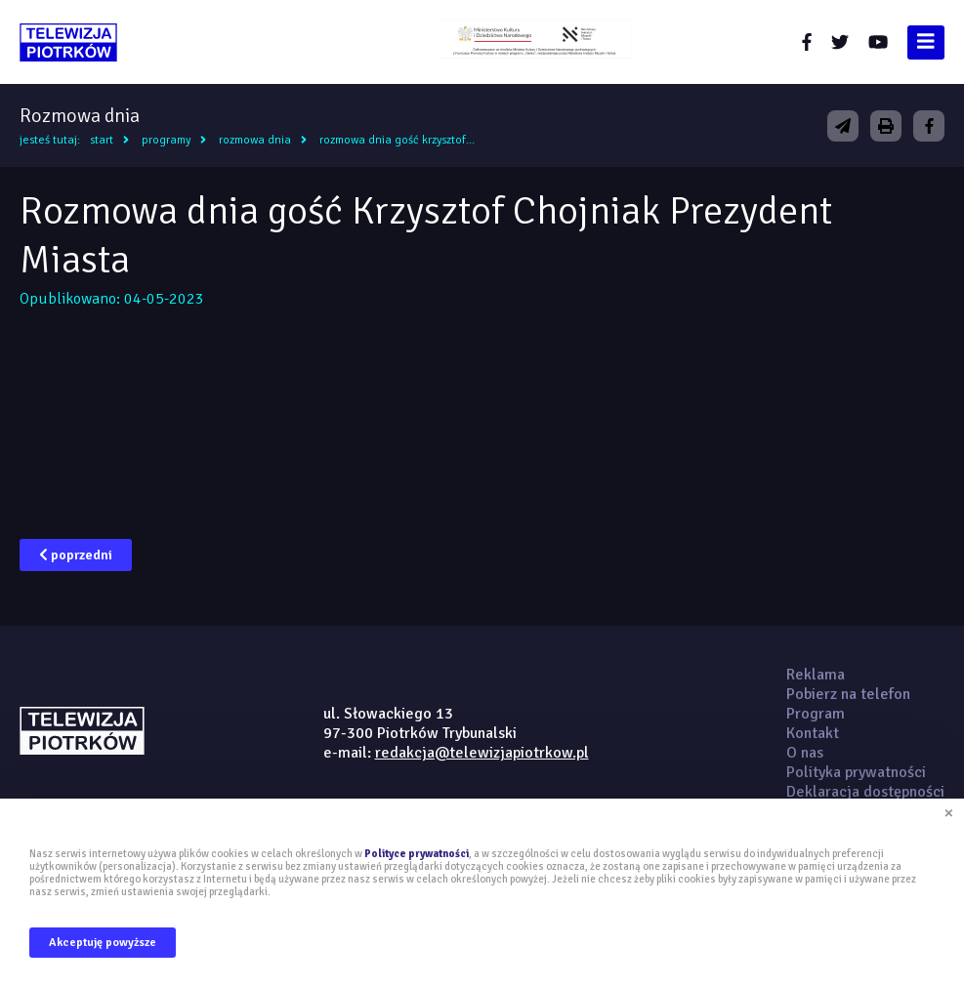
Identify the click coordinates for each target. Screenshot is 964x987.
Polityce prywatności (416, 853)
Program (815, 713)
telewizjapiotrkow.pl (68, 42)
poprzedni (75, 555)
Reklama (815, 674)
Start (101, 140)
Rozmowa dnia (255, 140)
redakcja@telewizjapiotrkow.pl (482, 752)
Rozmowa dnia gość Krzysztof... (397, 140)
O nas (804, 752)
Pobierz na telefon (848, 694)
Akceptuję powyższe (102, 942)
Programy (166, 140)
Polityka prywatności (856, 772)
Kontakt (812, 733)
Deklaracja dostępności (865, 792)
